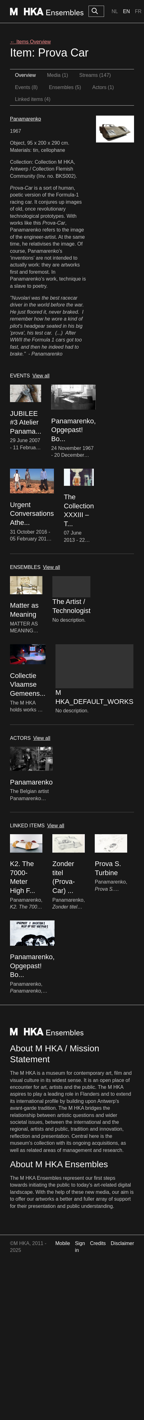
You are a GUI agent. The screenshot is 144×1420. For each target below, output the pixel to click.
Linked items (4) (32, 99)
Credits (98, 1243)
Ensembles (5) (65, 87)
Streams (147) (95, 75)
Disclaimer (122, 1243)
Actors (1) (103, 87)
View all (41, 375)
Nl (115, 11)
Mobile (62, 1243)
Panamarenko (25, 119)
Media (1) (57, 75)
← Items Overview (30, 41)
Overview (25, 75)
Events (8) (26, 87)
